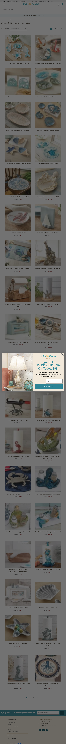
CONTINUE (48, 387)
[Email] (54, 381)
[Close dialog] (62, 354)
